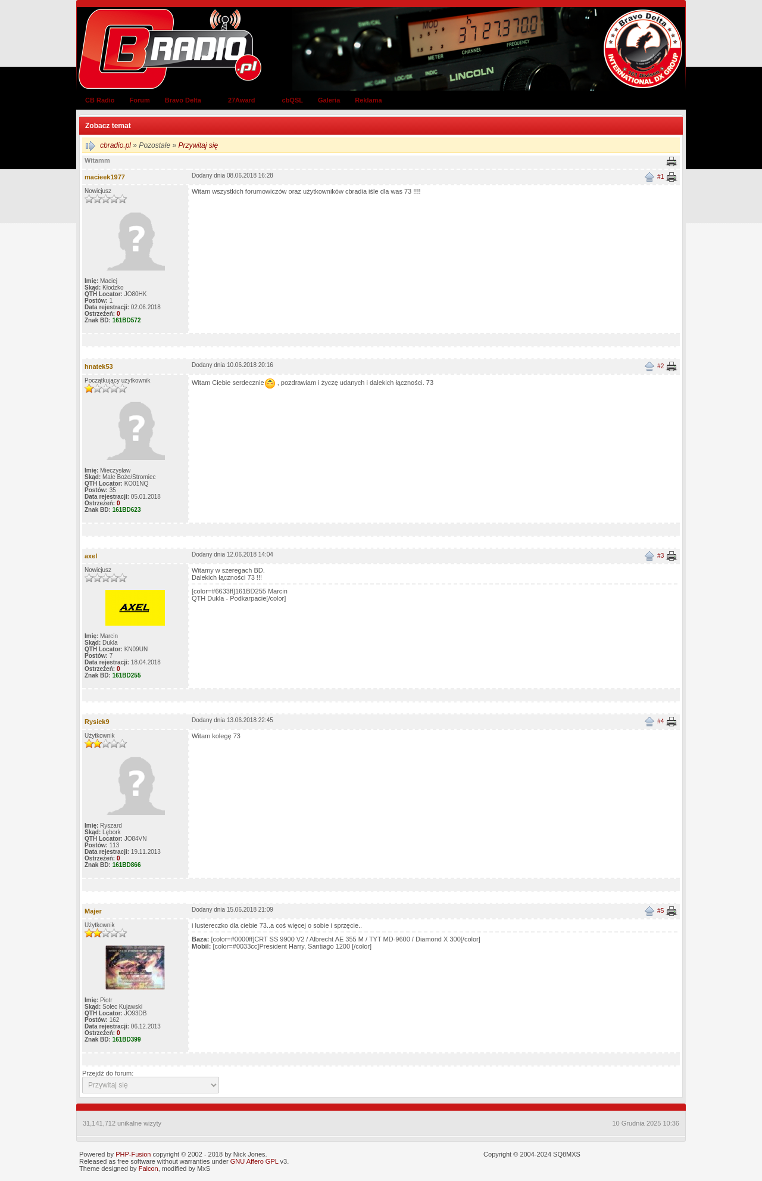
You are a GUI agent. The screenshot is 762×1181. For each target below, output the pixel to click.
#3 (660, 555)
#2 (660, 366)
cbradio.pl (115, 145)
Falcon (148, 1168)
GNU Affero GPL (254, 1161)
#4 (660, 721)
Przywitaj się (198, 145)
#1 (660, 176)
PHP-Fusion (133, 1154)
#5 (660, 910)
